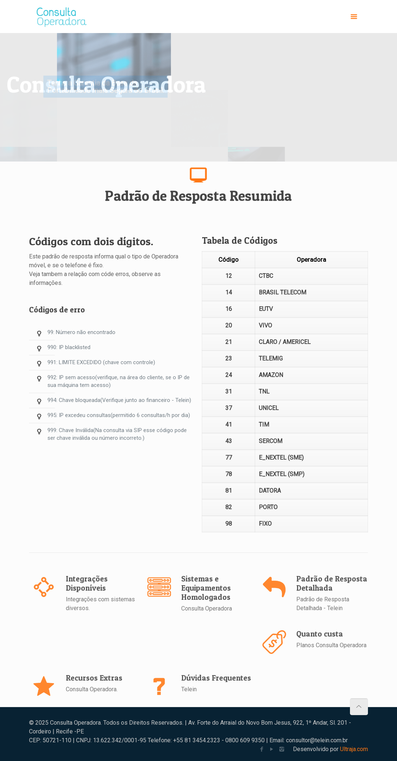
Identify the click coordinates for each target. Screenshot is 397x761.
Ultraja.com (354, 749)
